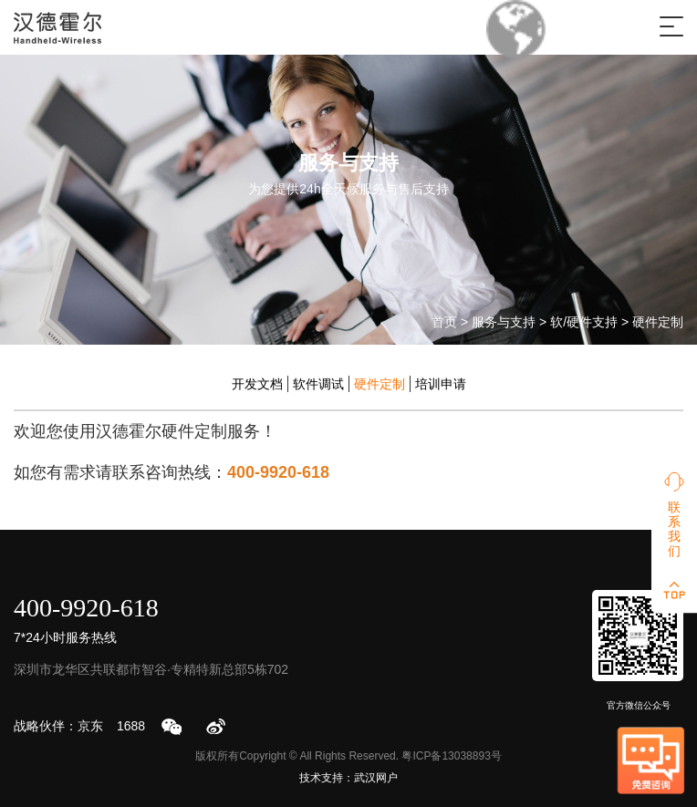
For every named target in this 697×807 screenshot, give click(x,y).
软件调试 (318, 384)
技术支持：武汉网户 (348, 777)
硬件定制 (657, 322)
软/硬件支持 (584, 322)
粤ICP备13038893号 (451, 756)
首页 (444, 322)
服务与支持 (504, 322)
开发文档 (257, 384)
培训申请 (440, 384)
